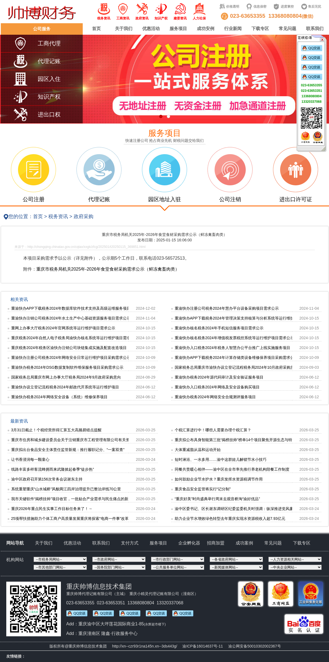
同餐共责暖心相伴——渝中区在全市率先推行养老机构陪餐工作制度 (232, 469)
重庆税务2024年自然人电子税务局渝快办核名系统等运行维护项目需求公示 (74, 338)
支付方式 (129, 543)
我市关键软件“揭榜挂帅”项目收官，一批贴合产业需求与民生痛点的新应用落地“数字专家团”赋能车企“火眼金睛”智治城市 (112, 499)
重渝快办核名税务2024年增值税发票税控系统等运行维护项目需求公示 (234, 338)
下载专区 (260, 28)
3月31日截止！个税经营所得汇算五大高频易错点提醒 (56, 430)
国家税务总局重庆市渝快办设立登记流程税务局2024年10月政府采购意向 (236, 367)
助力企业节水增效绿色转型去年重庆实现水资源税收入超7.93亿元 (230, 518)
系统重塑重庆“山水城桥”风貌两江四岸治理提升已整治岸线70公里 (66, 489)
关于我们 (123, 28)
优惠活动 (151, 28)
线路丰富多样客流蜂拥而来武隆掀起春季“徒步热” (52, 469)
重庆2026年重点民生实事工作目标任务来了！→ (51, 508)
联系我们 (315, 28)
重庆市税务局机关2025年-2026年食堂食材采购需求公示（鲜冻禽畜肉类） (108, 269)
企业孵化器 (189, 543)
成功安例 (205, 28)
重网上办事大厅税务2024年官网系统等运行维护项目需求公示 (63, 328)
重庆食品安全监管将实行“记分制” (203, 489)
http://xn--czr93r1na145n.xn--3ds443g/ (144, 646)
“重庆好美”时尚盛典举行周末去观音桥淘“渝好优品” (217, 499)
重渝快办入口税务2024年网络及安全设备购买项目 (217, 387)
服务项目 (178, 28)
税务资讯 (58, 216)
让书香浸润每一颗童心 (30, 459)
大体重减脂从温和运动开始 (198, 449)
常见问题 (287, 28)
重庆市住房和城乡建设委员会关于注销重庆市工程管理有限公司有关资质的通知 (78, 440)
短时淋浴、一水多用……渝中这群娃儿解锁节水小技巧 (220, 459)
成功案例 (244, 543)
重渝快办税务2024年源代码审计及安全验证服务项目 (219, 377)
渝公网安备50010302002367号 (254, 646)
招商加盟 (215, 543)
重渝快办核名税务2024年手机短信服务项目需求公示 (219, 328)
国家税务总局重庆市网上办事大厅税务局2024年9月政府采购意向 (66, 377)
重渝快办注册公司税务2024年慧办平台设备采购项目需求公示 (227, 308)
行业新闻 (233, 28)
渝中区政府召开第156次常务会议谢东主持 (46, 479)
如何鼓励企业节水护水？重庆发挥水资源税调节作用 (219, 479)
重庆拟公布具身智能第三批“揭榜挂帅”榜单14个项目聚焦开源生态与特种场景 (239, 440)
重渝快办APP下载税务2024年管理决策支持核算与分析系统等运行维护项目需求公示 (246, 318)
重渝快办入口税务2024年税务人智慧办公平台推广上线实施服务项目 (232, 347)
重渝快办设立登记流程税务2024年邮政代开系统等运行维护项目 (65, 387)
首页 (96, 28)
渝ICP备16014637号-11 (202, 646)
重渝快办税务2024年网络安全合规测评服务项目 (215, 397)
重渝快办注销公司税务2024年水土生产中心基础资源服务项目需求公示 (71, 318)
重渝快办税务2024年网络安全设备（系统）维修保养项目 (59, 397)
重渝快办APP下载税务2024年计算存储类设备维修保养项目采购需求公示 (236, 357)
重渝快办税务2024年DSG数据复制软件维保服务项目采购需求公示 (67, 367)
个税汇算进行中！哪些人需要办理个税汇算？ (213, 430)
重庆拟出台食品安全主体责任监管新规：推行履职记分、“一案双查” (68, 449)
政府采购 (83, 216)
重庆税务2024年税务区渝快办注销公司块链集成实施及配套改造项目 (69, 347)
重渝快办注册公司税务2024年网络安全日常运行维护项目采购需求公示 (71, 357)
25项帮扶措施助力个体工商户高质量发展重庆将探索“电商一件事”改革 (70, 518)
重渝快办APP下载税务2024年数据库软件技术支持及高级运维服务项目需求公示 (78, 308)
